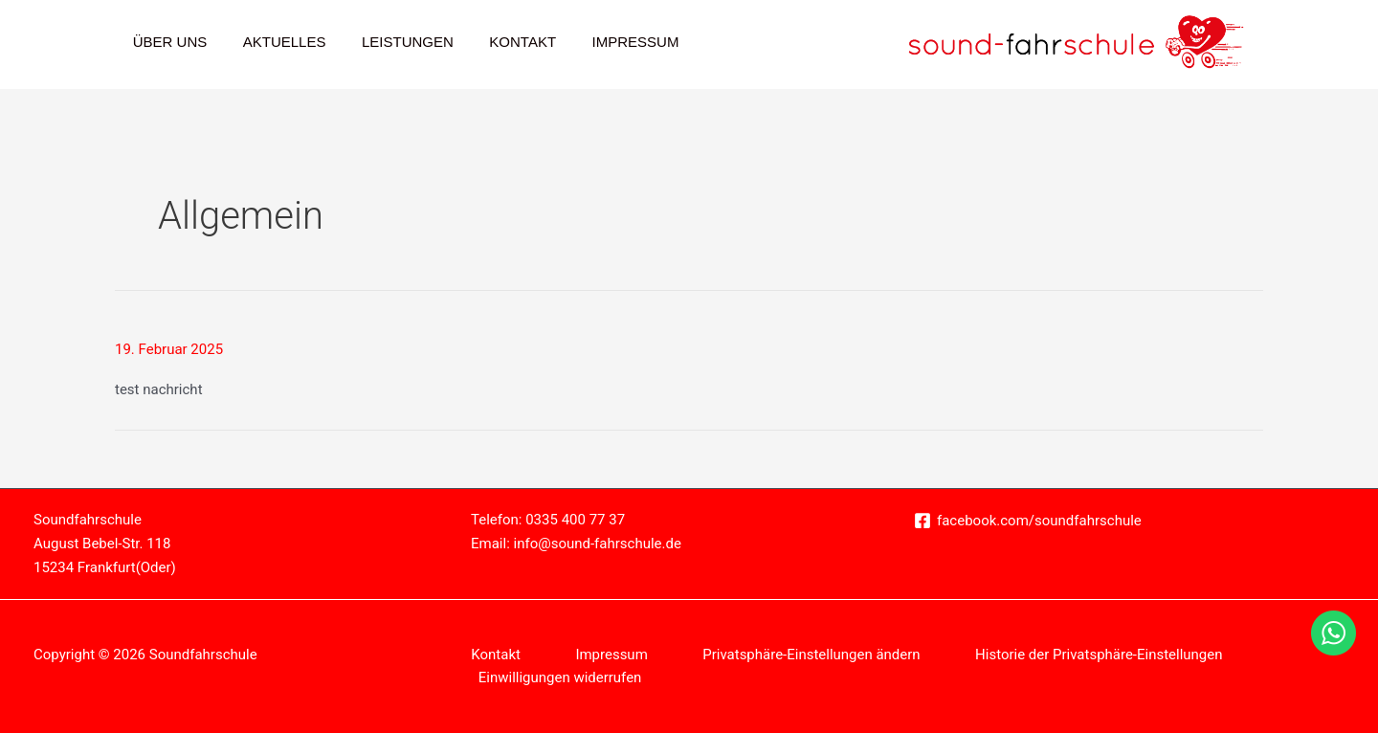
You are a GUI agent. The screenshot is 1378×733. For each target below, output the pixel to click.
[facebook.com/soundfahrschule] (1027, 520)
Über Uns (166, 41)
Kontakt (497, 41)
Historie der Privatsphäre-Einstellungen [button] (1100, 654)
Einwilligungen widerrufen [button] (560, 677)
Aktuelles (274, 41)
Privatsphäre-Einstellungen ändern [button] (811, 654)
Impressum (603, 41)
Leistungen (389, 41)
